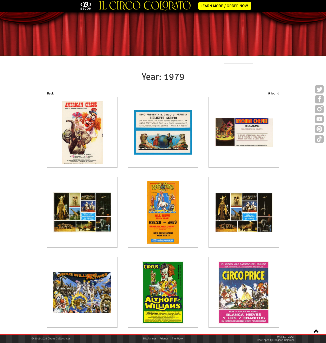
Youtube (319, 120)
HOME (36, 59)
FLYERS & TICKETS (238, 59)
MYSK (290, 337)
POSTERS (127, 59)
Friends (164, 338)
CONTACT (275, 59)
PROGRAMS (161, 59)
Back (50, 93)
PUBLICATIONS (197, 59)
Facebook (319, 100)
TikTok (319, 140)
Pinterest (319, 130)
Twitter (319, 90)
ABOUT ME (94, 59)
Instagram (319, 110)
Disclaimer (149, 338)
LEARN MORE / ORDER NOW (224, 6)
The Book (177, 338)
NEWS (64, 59)
